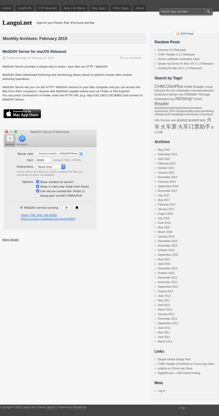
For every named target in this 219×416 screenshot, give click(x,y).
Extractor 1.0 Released (172, 50)
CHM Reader (194, 87)
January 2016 (166, 236)
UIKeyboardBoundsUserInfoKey (194, 111)
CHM (159, 86)
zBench (50, 407)
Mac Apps (99, 8)
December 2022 (167, 154)
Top (182, 408)
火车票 (168, 127)
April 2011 (164, 337)
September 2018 (168, 186)
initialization (183, 90)
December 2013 (167, 277)
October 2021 (166, 168)
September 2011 (168, 323)
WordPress (79, 407)
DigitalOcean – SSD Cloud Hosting (179, 373)
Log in (161, 390)
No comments (133, 58)
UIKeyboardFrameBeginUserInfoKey (176, 114)
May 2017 (164, 200)
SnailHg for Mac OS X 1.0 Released (179, 68)
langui (23, 58)
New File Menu (74, 8)
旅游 (203, 120)
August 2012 (165, 291)
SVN (172, 111)
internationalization (202, 90)
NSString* (184, 98)
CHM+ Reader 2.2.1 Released (176, 54)
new (181, 94)
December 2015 (167, 241)
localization (161, 94)
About (140, 8)
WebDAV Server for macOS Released (34, 51)
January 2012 (166, 314)
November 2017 (167, 190)
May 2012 (164, 300)
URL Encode (162, 120)
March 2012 (165, 309)
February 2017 (167, 204)
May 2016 (164, 227)
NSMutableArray (164, 99)
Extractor (159, 90)
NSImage (204, 94)
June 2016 (164, 222)
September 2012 (168, 286)
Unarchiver (206, 114)
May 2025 (164, 149)
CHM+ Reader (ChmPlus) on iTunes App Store (186, 364)
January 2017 (166, 209)
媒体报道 (182, 120)
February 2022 (167, 163)
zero (173, 120)
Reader (161, 103)
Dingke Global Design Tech (174, 359)
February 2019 (167, 181)
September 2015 (168, 254)
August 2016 (165, 213)
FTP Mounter (47, 8)
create (209, 87)
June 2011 (164, 327)
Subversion (161, 111)
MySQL (173, 94)
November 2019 (167, 177)
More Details (10, 239)
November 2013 (167, 282)
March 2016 (165, 232)
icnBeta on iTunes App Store (175, 368)
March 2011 (165, 341)
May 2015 (164, 259)
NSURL (198, 99)
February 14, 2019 (43, 58)
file (167, 90)
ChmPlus (174, 86)
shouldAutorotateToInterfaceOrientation (178, 108)
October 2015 (166, 250)
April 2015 (164, 264)
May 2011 (164, 332)
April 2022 (164, 159)
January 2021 (166, 172)
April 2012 (164, 305)
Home (7, 8)
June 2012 (164, 296)
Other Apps (121, 8)
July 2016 (163, 218)
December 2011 (167, 318)
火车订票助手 (194, 127)
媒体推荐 (193, 120)
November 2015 (167, 245)
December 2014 (167, 268)
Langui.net (17, 22)
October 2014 (166, 273)
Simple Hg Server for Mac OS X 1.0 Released (185, 63)
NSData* (191, 94)
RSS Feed (187, 33)
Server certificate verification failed (179, 59)
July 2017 (163, 195)
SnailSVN (24, 8)
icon (172, 90)
